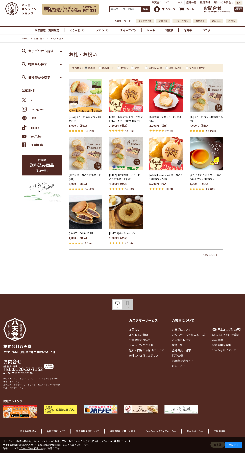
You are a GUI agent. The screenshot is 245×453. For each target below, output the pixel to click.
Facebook (32, 144)
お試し (231, 20)
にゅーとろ (178, 366)
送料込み (216, 20)
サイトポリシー (195, 431)
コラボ (206, 30)
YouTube (31, 136)
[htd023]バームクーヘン (122, 233)
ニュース (178, 2)
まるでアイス (144, 20)
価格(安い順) (155, 68)
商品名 (124, 68)
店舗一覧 (191, 2)
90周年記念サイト (183, 361)
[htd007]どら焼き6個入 (81, 233)
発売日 (138, 68)
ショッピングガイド (141, 345)
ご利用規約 (219, 431)
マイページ (168, 9)
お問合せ (213, 8)
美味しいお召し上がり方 (144, 355)
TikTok (30, 127)
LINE (29, 118)
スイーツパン (128, 30)
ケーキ (151, 30)
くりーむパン (181, 20)
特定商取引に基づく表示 (123, 431)
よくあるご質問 (138, 335)
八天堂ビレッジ (181, 340)
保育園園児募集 (221, 345)
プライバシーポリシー (31, 448)
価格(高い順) (175, 68)
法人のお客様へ (28, 431)
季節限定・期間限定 (47, 30)
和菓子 (169, 30)
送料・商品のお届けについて (146, 350)
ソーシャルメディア (224, 350)
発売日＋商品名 (197, 68)
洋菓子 (188, 30)
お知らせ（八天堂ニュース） (189, 335)
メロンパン (103, 30)
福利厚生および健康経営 (227, 329)
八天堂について (160, 2)
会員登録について (140, 340)
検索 (145, 9)
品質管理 (217, 340)
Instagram (32, 109)
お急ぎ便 (200, 20)
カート (190, 9)
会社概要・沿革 (181, 350)
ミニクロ (163, 20)
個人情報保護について (87, 431)
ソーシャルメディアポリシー (161, 431)
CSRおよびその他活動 (225, 335)
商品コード (108, 68)
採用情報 (205, 2)
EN (239, 2)
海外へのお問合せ (223, 2)
